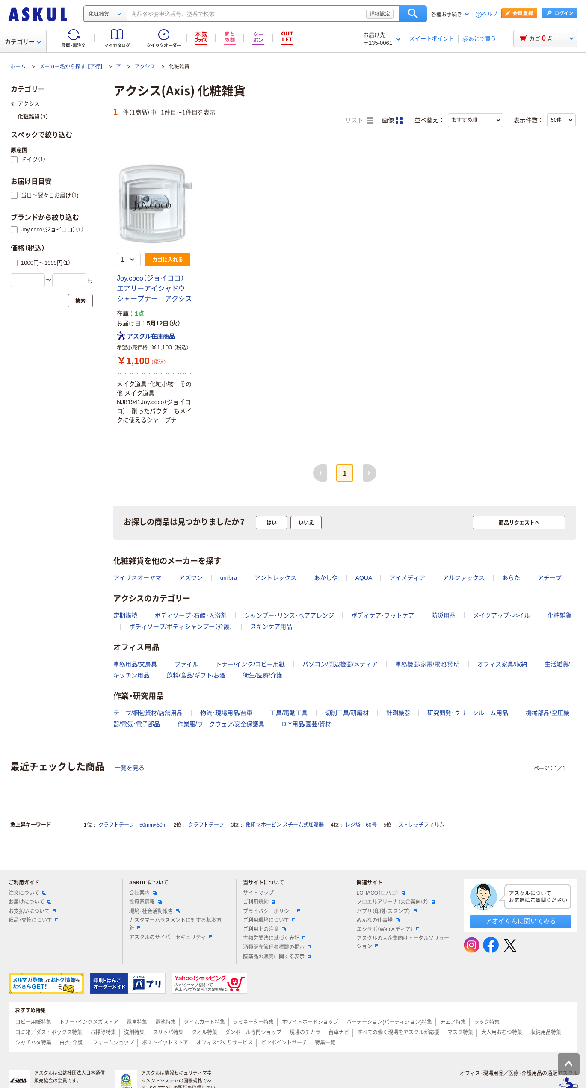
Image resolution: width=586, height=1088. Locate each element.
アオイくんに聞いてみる (520, 921)
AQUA (363, 577)
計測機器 (398, 713)
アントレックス (275, 577)
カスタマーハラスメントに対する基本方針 (175, 924)
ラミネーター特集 (253, 1022)
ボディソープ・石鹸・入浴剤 (191, 615)
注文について (27, 893)
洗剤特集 (134, 1032)
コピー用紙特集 (33, 1022)
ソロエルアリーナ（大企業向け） (396, 902)
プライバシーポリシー (272, 911)
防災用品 (444, 615)
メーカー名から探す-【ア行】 (71, 67)
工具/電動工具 (289, 713)
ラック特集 (487, 1022)
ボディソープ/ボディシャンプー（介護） (181, 626)
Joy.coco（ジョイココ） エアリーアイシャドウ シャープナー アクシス (154, 288)
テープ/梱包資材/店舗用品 (148, 713)
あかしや (326, 577)
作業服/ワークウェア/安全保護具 (221, 724)
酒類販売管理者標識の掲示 (277, 947)
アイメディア (407, 577)
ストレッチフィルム (421, 825)
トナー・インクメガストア (88, 1022)
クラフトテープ (206, 825)
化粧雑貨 (559, 615)
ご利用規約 (259, 902)
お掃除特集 (103, 1032)
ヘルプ (489, 14)
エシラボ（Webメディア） (388, 929)
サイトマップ (258, 893)
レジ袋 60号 (360, 825)
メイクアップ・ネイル (501, 615)
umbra (228, 577)
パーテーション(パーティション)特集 (389, 1022)
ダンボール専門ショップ (253, 1032)
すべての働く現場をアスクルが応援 (398, 1032)
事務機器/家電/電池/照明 (427, 664)
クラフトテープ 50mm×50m (132, 825)
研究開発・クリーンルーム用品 (467, 713)
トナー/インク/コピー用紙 (250, 664)
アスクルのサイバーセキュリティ (171, 937)
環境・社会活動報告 (154, 911)
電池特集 (165, 1022)
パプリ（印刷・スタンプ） (387, 911)
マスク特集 (460, 1032)
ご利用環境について (269, 920)
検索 (413, 13)
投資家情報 (145, 902)
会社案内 (143, 893)
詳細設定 (380, 13)
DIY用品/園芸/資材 (306, 724)
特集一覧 (325, 1043)
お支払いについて (32, 911)
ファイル (186, 664)
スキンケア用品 (271, 626)
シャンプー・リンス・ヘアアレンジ (289, 615)
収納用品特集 (545, 1032)
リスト (359, 120)
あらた (511, 577)
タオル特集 (204, 1032)
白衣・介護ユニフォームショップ (96, 1043)
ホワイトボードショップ (310, 1022)
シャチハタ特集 (33, 1043)
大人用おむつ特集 (501, 1032)
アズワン (191, 577)
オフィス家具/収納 (502, 664)
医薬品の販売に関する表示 (277, 957)
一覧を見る (130, 767)
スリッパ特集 (168, 1032)
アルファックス (464, 577)
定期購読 (125, 615)
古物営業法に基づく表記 (274, 938)
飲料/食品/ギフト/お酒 (196, 675)
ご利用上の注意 (264, 929)
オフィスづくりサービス (224, 1043)
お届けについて (30, 902)
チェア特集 (453, 1022)
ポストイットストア (165, 1043)
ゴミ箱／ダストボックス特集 (48, 1032)
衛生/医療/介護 (262, 675)
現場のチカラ (305, 1032)
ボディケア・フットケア (382, 615)
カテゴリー (23, 41)
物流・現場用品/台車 (226, 713)
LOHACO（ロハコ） (381, 893)
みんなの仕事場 (378, 920)
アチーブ (550, 577)
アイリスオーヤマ (137, 577)
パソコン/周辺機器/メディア (340, 664)
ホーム (18, 67)
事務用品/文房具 (135, 664)
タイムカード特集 (204, 1022)
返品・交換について (34, 920)
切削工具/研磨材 (347, 713)
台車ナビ (339, 1032)
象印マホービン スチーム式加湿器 (285, 825)
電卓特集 (137, 1022)
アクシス (145, 67)
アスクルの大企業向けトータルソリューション (403, 942)
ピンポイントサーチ (284, 1043)
